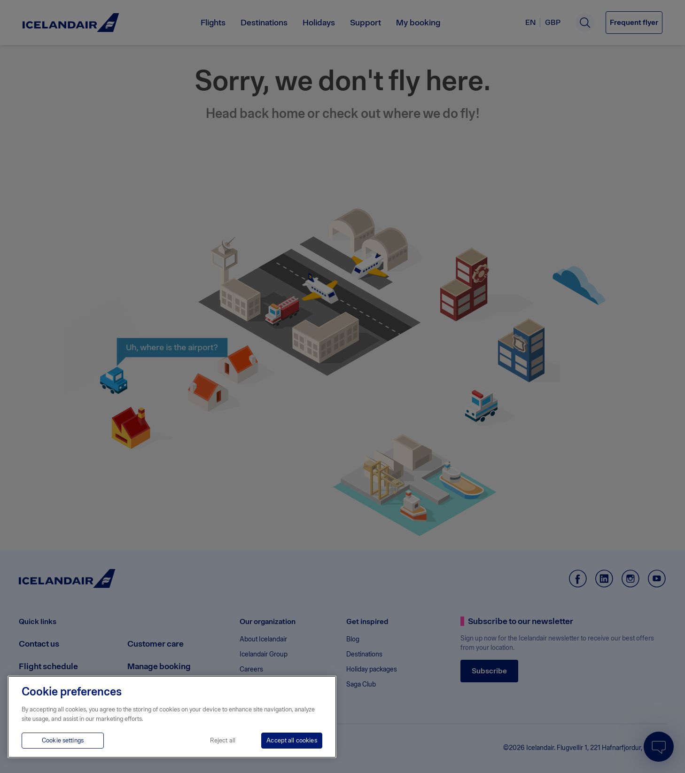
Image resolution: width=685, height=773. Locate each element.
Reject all (222, 740)
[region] (172, 717)
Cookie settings (63, 740)
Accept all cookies (291, 740)
